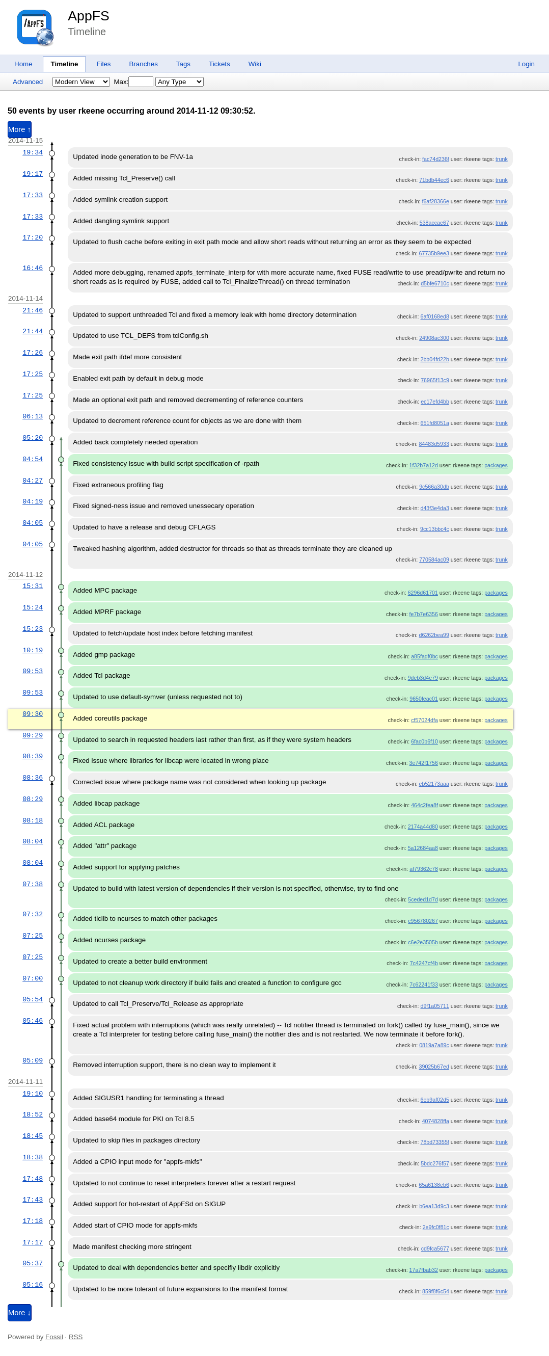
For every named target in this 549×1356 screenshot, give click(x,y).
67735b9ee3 (434, 253)
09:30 (32, 714)
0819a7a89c (434, 1045)
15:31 (32, 586)
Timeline (64, 64)
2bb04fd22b (435, 359)
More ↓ (19, 1313)
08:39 (32, 756)
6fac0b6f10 (424, 741)
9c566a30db (434, 487)
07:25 (32, 935)
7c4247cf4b (424, 963)
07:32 (32, 914)
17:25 (32, 374)
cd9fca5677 (435, 1248)
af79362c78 (423, 869)
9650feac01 (423, 699)
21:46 (32, 310)
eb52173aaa (434, 784)
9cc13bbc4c (434, 529)
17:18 (32, 1221)
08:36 (32, 777)
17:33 (32, 195)
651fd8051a (435, 423)
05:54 (32, 999)
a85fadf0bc (424, 656)
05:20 (32, 437)
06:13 (32, 416)
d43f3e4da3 (435, 508)
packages (496, 465)
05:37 (32, 1263)
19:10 (32, 1093)
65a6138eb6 (434, 1185)
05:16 (32, 1284)
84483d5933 (434, 444)
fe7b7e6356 (423, 614)
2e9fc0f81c (436, 1227)
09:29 (32, 735)
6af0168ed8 (435, 316)
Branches (143, 64)
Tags (183, 64)
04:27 (32, 480)
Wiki (255, 64)
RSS (76, 1337)
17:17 (32, 1242)
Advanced (28, 82)
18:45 (32, 1135)
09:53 (32, 671)
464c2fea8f (424, 805)
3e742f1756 (423, 763)
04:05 (32, 522)
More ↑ (19, 129)
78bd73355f (435, 1142)
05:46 (32, 1020)
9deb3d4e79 (423, 678)
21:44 (32, 331)
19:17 (32, 173)
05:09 (32, 1060)
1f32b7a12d (423, 465)
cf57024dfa (424, 720)
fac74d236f (435, 159)
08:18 (32, 820)
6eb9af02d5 (435, 1100)
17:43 (32, 1199)
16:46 (32, 268)
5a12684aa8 (423, 848)
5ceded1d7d (423, 899)
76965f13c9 (435, 380)
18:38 (32, 1157)
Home (23, 64)
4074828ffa (435, 1121)
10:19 (32, 650)
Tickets (219, 64)
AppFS (88, 15)
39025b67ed (434, 1066)
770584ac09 (434, 559)
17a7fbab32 (423, 1270)
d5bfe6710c (435, 283)
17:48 (32, 1178)
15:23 (32, 628)
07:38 (32, 884)
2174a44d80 (423, 826)
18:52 (32, 1114)
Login (526, 64)
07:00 (32, 978)
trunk (502, 159)
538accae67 (434, 223)
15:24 (32, 607)
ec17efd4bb (435, 401)
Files (103, 64)
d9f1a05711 (435, 1006)
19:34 (32, 152)
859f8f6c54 (435, 1291)
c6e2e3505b (423, 942)
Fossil (54, 1337)
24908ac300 (434, 338)
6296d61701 (423, 593)
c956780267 (423, 921)
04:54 (32, 459)
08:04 (32, 841)
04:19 (32, 501)
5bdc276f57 (435, 1163)
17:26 (32, 352)
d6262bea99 (434, 635)
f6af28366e (435, 201)
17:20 (32, 237)
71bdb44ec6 (434, 180)
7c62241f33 (423, 984)
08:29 (32, 799)
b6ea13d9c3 (434, 1206)
